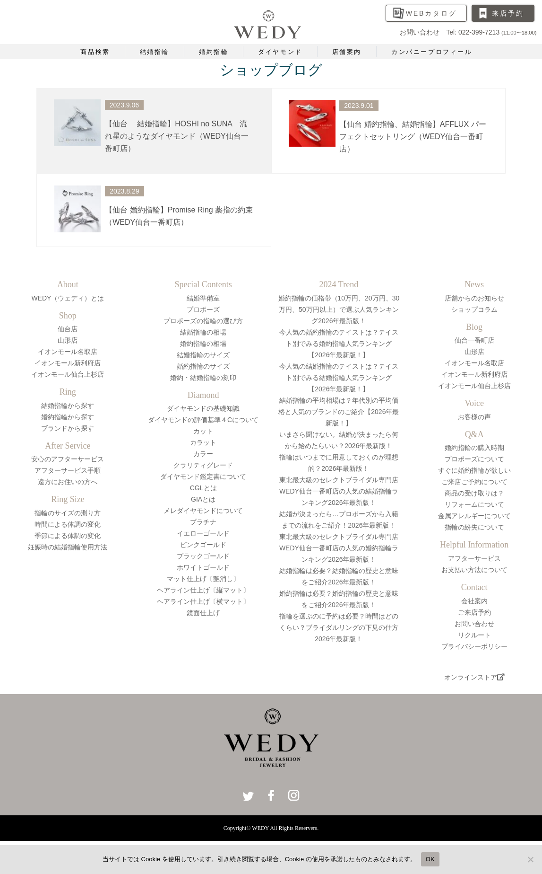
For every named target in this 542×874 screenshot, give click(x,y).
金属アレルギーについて (474, 516)
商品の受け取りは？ (474, 493)
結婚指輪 (154, 51)
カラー (203, 454)
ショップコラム (474, 309)
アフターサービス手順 (67, 470)
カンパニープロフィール (432, 51)
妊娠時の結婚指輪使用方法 (67, 547)
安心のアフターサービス (67, 459)
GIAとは (203, 499)
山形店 (67, 340)
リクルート (474, 635)
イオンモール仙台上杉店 (67, 374)
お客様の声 (474, 417)
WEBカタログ (431, 13)
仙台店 (67, 329)
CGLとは (203, 488)
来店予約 (508, 13)
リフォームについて (474, 504)
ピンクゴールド (203, 544)
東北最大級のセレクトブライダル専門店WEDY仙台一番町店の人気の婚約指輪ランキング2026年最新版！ (338, 548)
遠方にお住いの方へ (67, 482)
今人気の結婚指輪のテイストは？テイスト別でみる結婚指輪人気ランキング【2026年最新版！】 (338, 377)
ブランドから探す (67, 428)
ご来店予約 (474, 612)
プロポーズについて (474, 459)
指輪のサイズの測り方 (67, 513)
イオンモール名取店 (67, 351)
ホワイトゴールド (203, 567)
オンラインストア (474, 677)
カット (203, 431)
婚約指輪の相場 (203, 343)
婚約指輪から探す (67, 417)
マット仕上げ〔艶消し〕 (203, 579)
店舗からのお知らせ (474, 298)
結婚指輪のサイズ (203, 355)
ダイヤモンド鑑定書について (203, 476)
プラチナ (203, 522)
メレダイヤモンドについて (203, 510)
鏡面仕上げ (203, 613)
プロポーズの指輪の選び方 (203, 321)
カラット (203, 442)
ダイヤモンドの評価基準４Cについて (203, 420)
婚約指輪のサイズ (203, 366)
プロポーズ (203, 309)
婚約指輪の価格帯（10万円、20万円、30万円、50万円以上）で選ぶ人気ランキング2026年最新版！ (339, 309)
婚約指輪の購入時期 (474, 447)
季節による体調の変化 (67, 535)
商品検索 (95, 51)
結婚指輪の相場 (203, 332)
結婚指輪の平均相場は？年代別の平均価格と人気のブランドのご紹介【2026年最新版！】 (338, 412)
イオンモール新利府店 (67, 363)
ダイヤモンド (280, 51)
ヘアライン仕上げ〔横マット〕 (203, 601)
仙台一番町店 (474, 340)
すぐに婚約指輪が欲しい (474, 470)
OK (430, 859)
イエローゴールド (203, 533)
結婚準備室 (203, 298)
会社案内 (474, 601)
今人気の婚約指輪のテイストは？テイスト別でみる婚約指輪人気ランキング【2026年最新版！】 (338, 343)
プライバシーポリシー (474, 646)
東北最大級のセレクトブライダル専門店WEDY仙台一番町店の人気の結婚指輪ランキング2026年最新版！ (338, 491)
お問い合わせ (474, 623)
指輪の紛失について (474, 527)
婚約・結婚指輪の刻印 (203, 377)
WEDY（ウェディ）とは (67, 298)
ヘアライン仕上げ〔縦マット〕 (203, 590)
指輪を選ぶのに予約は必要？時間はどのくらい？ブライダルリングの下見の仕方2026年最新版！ (338, 627)
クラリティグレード (203, 465)
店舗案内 (346, 51)
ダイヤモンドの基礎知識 (203, 408)
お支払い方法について (474, 570)
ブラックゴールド (203, 556)
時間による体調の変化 (67, 524)
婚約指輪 (213, 51)
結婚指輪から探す (67, 405)
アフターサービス (474, 558)
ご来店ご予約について (474, 482)
